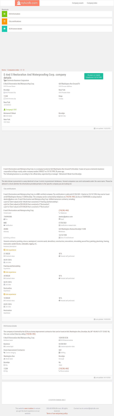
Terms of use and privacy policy (57, 413)
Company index (92, 3)
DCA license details (15, 29)
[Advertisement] (57, 50)
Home (4, 70)
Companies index (13, 70)
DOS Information (14, 14)
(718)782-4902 (70, 197)
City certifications (15, 21)
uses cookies (29, 408)
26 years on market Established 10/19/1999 (94, 76)
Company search (77, 3)
